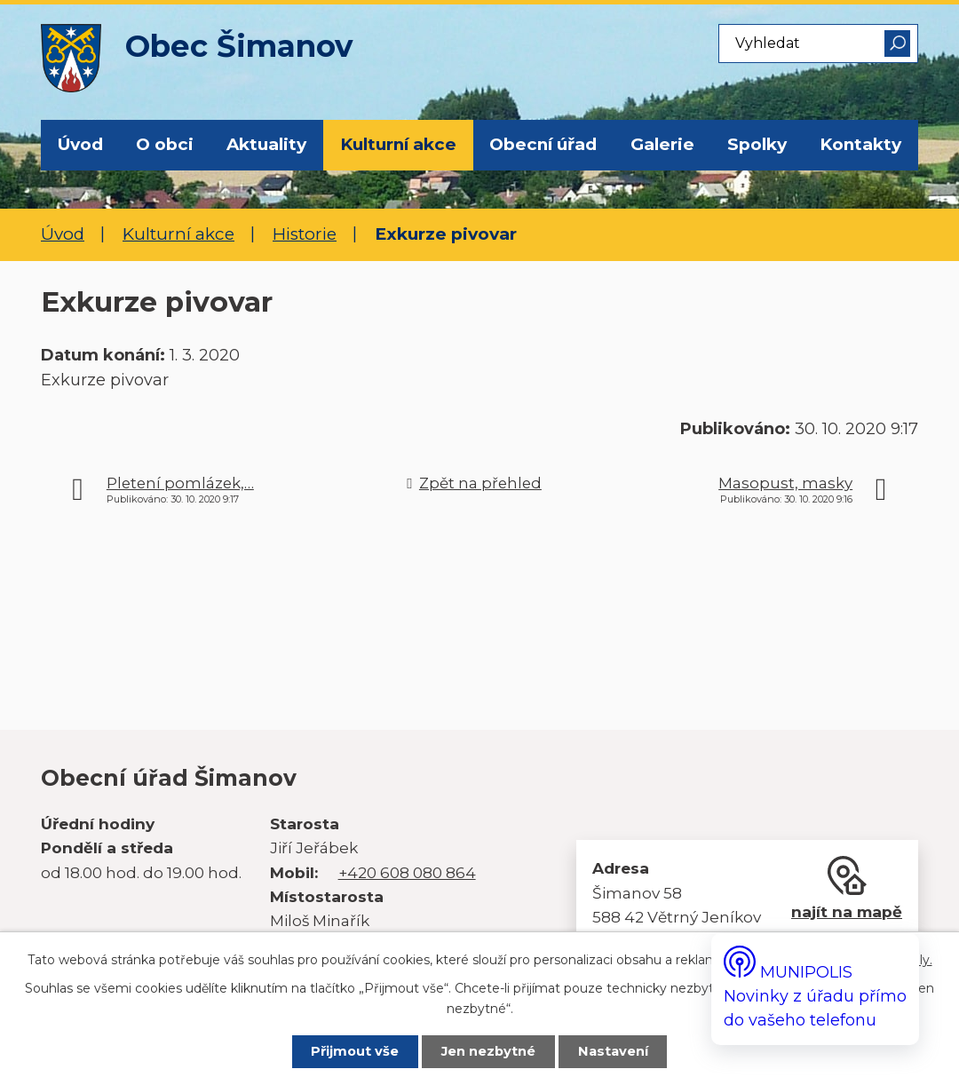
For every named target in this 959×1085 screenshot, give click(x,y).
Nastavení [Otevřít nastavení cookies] (614, 1052)
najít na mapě (846, 911)
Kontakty (860, 144)
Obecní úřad (543, 144)
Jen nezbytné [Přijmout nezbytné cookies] (489, 1052)
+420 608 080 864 (407, 872)
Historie (305, 234)
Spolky (757, 144)
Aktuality (266, 144)
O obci (165, 144)
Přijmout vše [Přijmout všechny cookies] (354, 1052)
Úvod (80, 144)
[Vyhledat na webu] (818, 43)
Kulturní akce (398, 144)
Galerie (662, 144)
